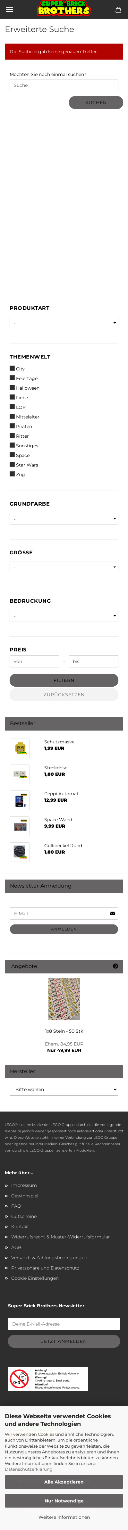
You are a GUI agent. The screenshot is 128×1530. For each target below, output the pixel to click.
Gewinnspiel (24, 1196)
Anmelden (64, 929)
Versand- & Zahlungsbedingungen (49, 1258)
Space (20, 455)
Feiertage (24, 378)
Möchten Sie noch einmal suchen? (48, 74)
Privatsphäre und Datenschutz (45, 1268)
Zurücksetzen (64, 695)
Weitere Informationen (64, 1517)
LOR (18, 407)
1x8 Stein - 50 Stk (64, 1031)
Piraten (21, 426)
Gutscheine (24, 1216)
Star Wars (24, 465)
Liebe (19, 397)
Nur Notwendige (64, 1501)
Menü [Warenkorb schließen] (9, 9)
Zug (17, 474)
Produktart (29, 308)
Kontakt (20, 1226)
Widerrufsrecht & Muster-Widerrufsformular (60, 1237)
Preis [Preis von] (18, 650)
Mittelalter (24, 417)
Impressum (24, 1185)
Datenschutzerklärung (29, 1469)
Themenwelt (30, 357)
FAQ (16, 1206)
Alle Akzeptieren (64, 1482)
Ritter (19, 436)
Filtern (64, 680)
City (17, 369)
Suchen (96, 102)
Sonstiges (24, 445)
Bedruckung (30, 601)
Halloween (24, 388)
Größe (21, 553)
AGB (16, 1247)
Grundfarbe (30, 504)
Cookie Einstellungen (35, 1278)
